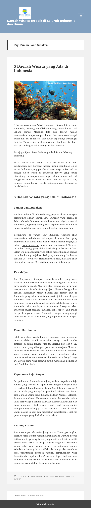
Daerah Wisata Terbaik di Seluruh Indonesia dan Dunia (41, 22)
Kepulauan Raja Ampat (55, 476)
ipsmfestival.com (30, 245)
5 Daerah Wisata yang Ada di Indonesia (41, 68)
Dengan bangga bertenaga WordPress (29, 495)
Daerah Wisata (36, 476)
